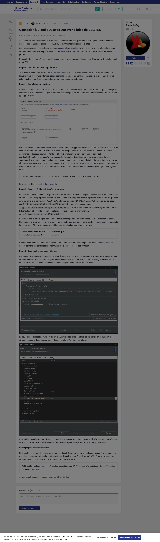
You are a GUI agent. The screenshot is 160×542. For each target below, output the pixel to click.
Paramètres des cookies (106, 539)
